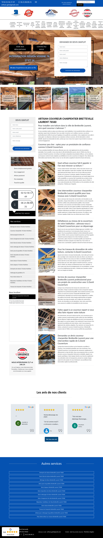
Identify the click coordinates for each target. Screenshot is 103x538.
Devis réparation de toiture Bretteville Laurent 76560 (51, 491)
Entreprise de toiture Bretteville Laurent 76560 (51, 472)
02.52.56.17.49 (8, 2)
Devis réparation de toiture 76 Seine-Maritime (82, 24)
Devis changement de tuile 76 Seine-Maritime (69, 24)
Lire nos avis (10, 534)
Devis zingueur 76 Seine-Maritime (88, 25)
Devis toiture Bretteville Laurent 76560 (52, 505)
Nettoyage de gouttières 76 (19, 25)
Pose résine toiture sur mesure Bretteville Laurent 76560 (51, 516)
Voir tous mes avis (51, 439)
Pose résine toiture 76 (32, 25)
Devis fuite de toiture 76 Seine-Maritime (43, 24)
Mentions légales (89, 532)
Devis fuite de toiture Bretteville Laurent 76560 (51, 476)
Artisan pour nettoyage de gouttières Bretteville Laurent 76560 (51, 513)
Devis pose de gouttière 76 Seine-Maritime (94, 24)
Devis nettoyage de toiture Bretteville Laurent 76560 (51, 494)
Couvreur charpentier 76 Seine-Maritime (12, 25)
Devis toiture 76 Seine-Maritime (55, 25)
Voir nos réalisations (20, 48)
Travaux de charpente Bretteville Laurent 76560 (51, 509)
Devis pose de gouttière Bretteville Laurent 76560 (51, 483)
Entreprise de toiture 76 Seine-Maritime (49, 25)
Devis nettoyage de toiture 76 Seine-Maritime (76, 24)
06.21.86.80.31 (25, 2)
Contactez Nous (41, 48)
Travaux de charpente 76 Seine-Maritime (20, 286)
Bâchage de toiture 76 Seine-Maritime (37, 24)
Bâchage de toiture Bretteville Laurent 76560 (51, 480)
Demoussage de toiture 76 (26, 25)
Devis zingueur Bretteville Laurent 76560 (51, 487)
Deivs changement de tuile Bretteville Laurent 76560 (51, 498)
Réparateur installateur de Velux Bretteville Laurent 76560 (51, 502)
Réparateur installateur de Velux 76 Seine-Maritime (62, 24)
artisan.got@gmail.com (54, 532)
